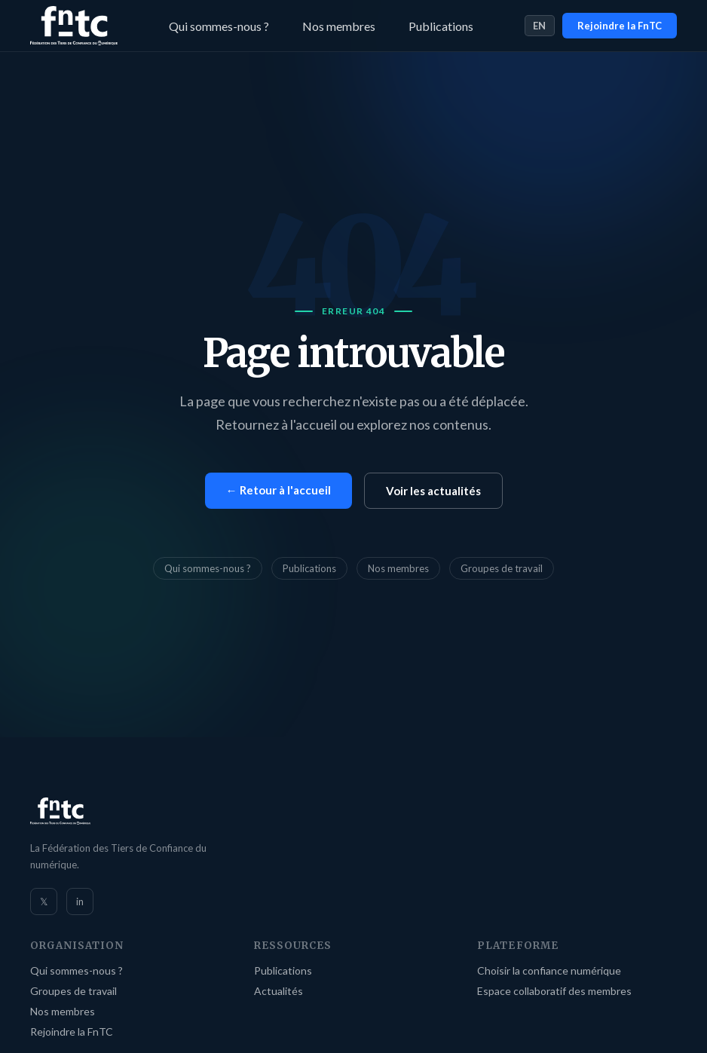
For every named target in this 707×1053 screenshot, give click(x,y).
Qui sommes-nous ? (219, 26)
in (80, 901)
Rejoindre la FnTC (619, 26)
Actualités (278, 990)
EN (539, 26)
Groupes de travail (502, 568)
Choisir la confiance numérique (549, 970)
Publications (441, 26)
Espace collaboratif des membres (554, 990)
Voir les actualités (433, 490)
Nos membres (338, 26)
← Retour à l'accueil (278, 490)
